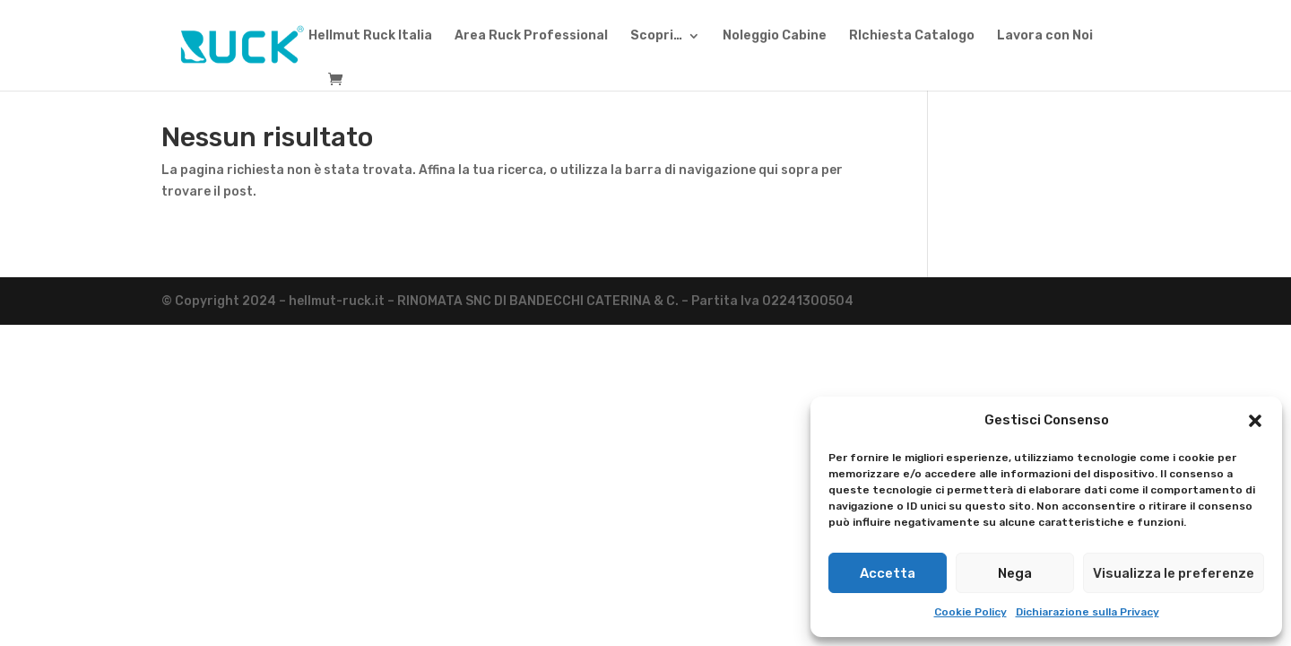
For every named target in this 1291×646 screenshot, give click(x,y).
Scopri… (656, 36)
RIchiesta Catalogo (912, 36)
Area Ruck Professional (531, 36)
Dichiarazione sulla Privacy (1087, 612)
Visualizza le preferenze (1173, 573)
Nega (1015, 573)
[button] (1255, 421)
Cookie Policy (970, 612)
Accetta (887, 573)
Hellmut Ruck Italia (370, 36)
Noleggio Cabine (775, 36)
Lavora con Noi (1045, 36)
